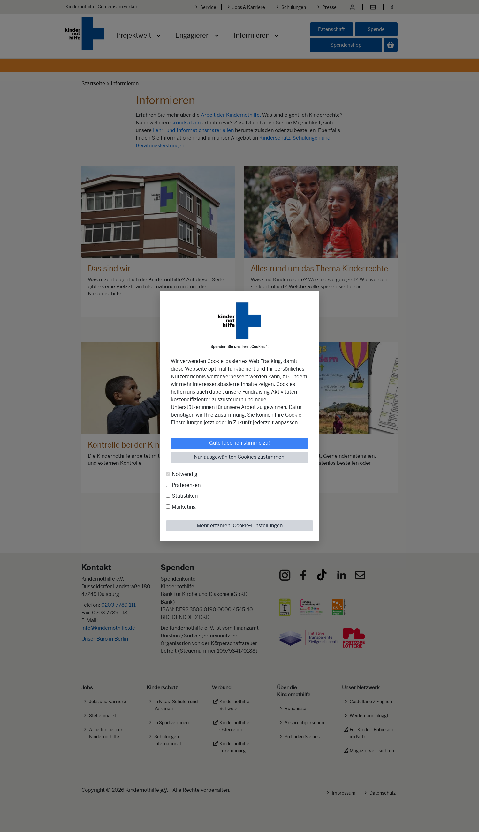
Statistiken (185, 496)
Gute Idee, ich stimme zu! (239, 443)
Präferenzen (186, 485)
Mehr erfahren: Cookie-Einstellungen (240, 525)
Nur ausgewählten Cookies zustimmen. (239, 457)
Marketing (184, 506)
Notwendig (184, 474)
